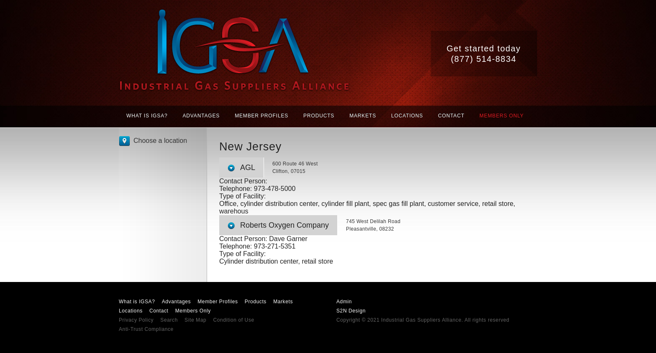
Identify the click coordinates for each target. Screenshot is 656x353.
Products (318, 116)
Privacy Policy (136, 320)
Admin (344, 302)
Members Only (501, 116)
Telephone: (236, 188)
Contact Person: (243, 181)
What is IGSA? (147, 116)
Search (169, 320)
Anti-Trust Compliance (146, 329)
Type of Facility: (242, 196)
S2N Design (351, 311)
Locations (407, 116)
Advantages (201, 116)
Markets (362, 116)
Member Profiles (261, 116)
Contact (451, 116)
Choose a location (160, 140)
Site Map (195, 320)
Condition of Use (233, 320)
